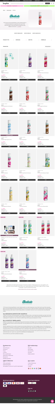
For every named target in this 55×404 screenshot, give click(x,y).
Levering (4, 353)
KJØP (9, 79)
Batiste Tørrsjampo (18, 33)
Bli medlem (47, 3)
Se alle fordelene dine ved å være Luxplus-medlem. (27, 290)
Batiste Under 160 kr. (37, 33)
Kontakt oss (5, 350)
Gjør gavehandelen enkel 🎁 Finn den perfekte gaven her (39, 5)
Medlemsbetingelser (7, 365)
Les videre (19, 26)
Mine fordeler (30, 350)
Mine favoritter (31, 351)
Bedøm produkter (31, 354)
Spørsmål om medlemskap (8, 356)
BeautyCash (5, 357)
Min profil (29, 348)
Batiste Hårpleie (27, 33)
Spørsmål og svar (6, 348)
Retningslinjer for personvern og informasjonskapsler (13, 367)
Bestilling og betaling (7, 359)
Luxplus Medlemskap (32, 364)
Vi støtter (29, 367)
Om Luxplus (30, 365)
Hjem (4, 10)
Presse (4, 351)
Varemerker (9, 10)
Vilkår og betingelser (7, 364)
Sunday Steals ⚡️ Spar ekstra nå (11, 5)
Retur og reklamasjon (7, 354)
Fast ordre (30, 353)
